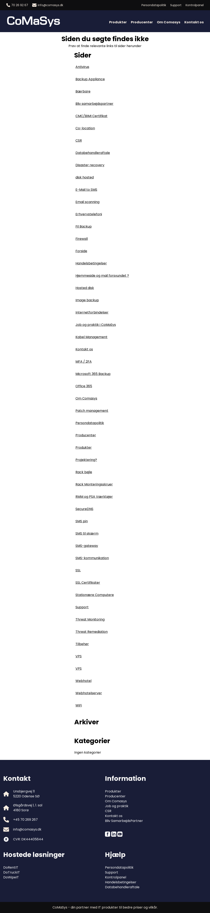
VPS (78, 656)
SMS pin (81, 521)
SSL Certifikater (87, 582)
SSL (78, 570)
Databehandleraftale (92, 152)
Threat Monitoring (90, 619)
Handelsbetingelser (91, 263)
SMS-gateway (86, 545)
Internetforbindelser (91, 312)
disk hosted (84, 177)
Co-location (85, 128)
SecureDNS (84, 509)
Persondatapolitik (154, 5)
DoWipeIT (11, 877)
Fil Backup (83, 226)
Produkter (118, 22)
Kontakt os (194, 22)
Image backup (87, 300)
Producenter (142, 22)
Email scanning (87, 202)
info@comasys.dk (47, 5)
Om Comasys (168, 22)
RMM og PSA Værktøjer (94, 496)
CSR (78, 140)
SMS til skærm (86, 533)
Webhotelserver (88, 693)
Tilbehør (82, 644)
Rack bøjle (83, 472)
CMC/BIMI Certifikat (91, 116)
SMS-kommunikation (92, 558)
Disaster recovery (89, 165)
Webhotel (83, 680)
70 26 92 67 (17, 5)
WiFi (78, 705)
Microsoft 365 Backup (93, 373)
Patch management (91, 410)
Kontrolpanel (195, 5)
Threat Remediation (91, 631)
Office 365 (83, 386)
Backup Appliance (90, 79)
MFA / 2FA (83, 361)
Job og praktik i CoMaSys (95, 324)
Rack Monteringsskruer (94, 484)
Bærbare (82, 91)
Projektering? (86, 459)
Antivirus (82, 66)
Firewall (81, 238)
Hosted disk (84, 288)
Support (175, 5)
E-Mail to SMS (86, 189)
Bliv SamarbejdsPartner (124, 820)
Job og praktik (116, 806)
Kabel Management (91, 337)
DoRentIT (10, 867)
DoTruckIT (11, 872)
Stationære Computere (94, 594)
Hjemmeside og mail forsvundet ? (102, 275)
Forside (81, 251)
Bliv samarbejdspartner (94, 103)
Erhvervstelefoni (88, 214)
